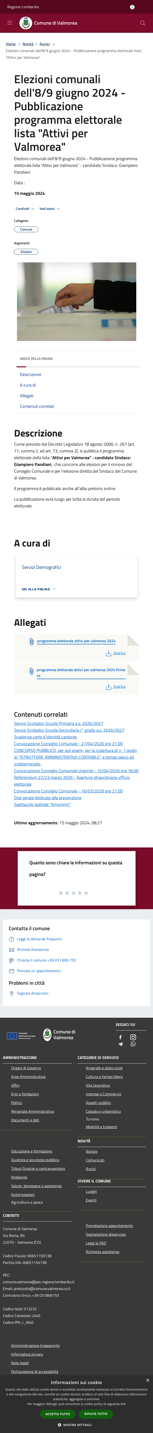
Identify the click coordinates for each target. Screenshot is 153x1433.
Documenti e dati (25, 1120)
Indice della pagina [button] (36, 358)
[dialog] (76, 1404)
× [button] (147, 1380)
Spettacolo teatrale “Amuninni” (42, 804)
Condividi (26, 209)
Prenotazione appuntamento (109, 1225)
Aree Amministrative (28, 1076)
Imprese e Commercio (103, 1094)
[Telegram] (120, 1044)
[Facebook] (120, 1037)
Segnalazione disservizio (106, 1234)
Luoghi (91, 1191)
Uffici (15, 1085)
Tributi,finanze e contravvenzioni (38, 1168)
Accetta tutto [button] (58, 1414)
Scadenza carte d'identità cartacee (45, 737)
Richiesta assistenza (102, 1252)
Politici (16, 1102)
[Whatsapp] (133, 1044)
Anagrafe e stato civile (104, 1068)
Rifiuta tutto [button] (95, 1414)
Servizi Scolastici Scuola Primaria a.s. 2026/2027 (58, 723)
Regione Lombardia (23, 7)
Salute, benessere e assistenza (36, 1186)
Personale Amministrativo (32, 1111)
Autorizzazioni (23, 1194)
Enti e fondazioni (25, 1094)
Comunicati (95, 1160)
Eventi (91, 1200)
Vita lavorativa (98, 1085)
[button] (76, 1424)
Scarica (115, 653)
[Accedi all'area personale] (132, 7)
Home (11, 44)
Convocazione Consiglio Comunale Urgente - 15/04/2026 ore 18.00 (76, 770)
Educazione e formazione (31, 1151)
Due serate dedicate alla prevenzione (47, 797)
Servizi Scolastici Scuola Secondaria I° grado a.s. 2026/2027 (69, 730)
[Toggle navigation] (10, 23)
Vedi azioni (50, 209)
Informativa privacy (27, 1354)
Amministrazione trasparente (35, 1345)
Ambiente (19, 1177)
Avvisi (45, 44)
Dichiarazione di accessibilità (34, 1371)
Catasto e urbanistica (103, 1111)
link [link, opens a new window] (123, 1404)
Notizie (91, 1151)
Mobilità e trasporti (101, 1127)
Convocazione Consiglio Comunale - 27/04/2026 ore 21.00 (68, 743)
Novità (28, 44)
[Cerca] (143, 23)
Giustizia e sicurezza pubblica (35, 1160)
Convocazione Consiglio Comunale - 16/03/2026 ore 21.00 (68, 791)
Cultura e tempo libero (104, 1076)
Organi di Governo (26, 1068)
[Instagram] (133, 1037)
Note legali (20, 1363)
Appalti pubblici (98, 1102)
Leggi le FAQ (96, 1243)
